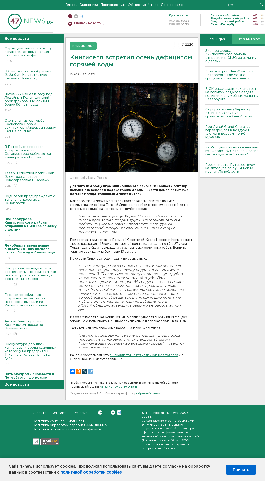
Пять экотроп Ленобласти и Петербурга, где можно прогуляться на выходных (229, 75)
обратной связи (148, 393)
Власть (71, 4)
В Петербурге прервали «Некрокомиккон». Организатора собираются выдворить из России (31, 155)
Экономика (89, 4)
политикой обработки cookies (91, 472)
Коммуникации (83, 46)
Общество (137, 4)
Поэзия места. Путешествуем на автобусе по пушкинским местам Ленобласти (230, 168)
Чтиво (153, 4)
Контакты (60, 413)
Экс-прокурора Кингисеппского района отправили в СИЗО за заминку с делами (231, 56)
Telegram (119, 412)
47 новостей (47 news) (162, 413)
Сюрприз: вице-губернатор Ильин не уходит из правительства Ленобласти (228, 113)
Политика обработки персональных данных (70, 425)
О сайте (39, 413)
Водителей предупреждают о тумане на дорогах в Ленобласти (31, 203)
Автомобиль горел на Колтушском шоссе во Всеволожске (31, 328)
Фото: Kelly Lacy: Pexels (88, 178)
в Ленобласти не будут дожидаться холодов (144, 355)
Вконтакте (100, 412)
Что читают (249, 39)
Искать (261, 4)
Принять (241, 469)
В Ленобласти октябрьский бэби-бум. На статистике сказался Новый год (31, 78)
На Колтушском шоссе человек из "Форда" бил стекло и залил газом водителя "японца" (232, 151)
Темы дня (216, 39)
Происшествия (113, 4)
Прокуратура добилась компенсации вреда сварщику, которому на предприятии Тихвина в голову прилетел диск (31, 354)
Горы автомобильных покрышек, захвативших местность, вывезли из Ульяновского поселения (31, 303)
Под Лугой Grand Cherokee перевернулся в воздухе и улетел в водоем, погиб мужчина (228, 132)
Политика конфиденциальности (60, 421)
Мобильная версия (70, 16)
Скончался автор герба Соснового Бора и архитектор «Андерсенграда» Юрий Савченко (31, 129)
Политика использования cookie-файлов (67, 429)
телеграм (82, 16)
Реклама (80, 413)
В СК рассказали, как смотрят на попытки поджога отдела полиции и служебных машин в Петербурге (231, 94)
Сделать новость (88, 23)
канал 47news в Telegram (118, 387)
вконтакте (76, 16)
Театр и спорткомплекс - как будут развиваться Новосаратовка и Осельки (31, 180)
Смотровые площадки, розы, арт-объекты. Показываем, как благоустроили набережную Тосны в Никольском (31, 276)
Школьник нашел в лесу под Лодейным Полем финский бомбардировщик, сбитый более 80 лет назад (31, 102)
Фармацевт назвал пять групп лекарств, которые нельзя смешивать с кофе (31, 55)
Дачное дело (172, 4)
